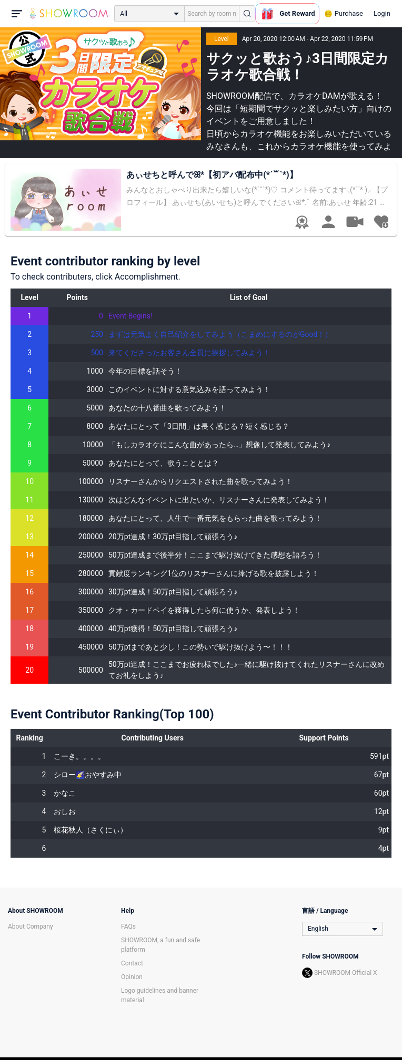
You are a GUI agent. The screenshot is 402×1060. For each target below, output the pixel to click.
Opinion (132, 977)
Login (382, 13)
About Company (30, 926)
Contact (132, 963)
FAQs (128, 926)
